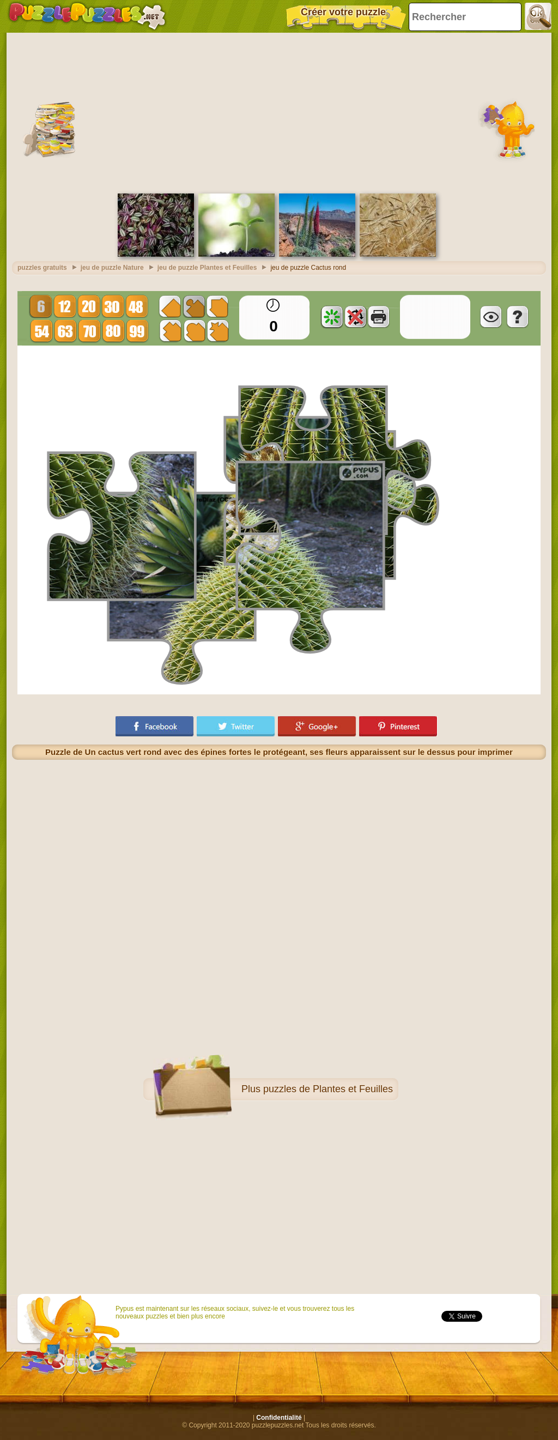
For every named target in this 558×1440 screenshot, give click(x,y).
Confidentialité (278, 1417)
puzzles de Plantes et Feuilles (328, 1089)
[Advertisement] (279, 111)
